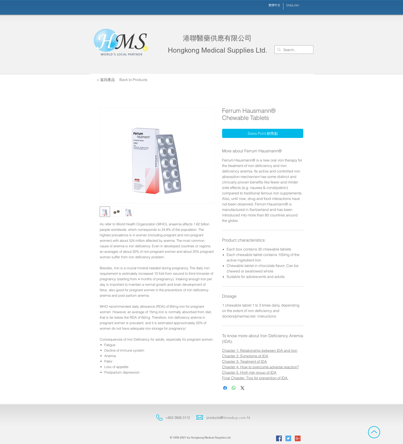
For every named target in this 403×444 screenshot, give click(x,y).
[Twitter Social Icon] (288, 438)
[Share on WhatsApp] (233, 388)
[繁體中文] (274, 5)
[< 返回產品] (105, 79)
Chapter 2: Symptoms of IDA (245, 356)
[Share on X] (242, 388)
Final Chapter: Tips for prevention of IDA (255, 378)
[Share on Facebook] (225, 388)
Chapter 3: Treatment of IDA (244, 361)
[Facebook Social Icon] (279, 438)
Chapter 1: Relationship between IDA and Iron (259, 350)
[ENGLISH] (292, 5)
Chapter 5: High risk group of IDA (249, 372)
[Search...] (293, 50)
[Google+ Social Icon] (298, 438)
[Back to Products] (133, 79)
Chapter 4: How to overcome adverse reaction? (260, 367)
